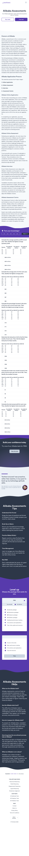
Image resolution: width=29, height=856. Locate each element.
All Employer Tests (14, 798)
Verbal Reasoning (15, 784)
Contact (14, 805)
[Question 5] (15, 234)
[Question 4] (12, 234)
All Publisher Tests (14, 800)
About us (14, 808)
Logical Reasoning (14, 788)
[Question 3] (9, 234)
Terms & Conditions (14, 812)
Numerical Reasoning (15, 781)
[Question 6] (18, 234)
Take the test (14, 451)
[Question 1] (3, 234)
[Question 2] (6, 234)
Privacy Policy (14, 810)
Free (14, 656)
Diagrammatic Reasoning (14, 786)
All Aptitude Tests (14, 796)
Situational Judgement (14, 791)
